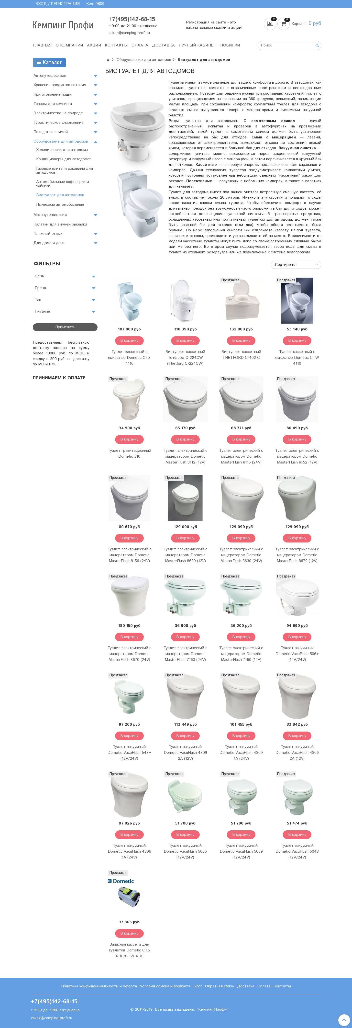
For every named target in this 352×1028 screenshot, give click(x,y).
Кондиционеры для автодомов (63, 159)
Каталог (49, 62)
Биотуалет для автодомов (60, 195)
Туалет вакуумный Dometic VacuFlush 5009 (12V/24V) (241, 851)
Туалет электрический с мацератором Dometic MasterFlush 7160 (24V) (185, 654)
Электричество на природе (58, 113)
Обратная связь (219, 986)
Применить (65, 327)
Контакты (116, 45)
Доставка (163, 45)
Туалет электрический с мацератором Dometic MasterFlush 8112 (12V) (185, 456)
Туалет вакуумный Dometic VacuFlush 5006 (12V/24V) (185, 851)
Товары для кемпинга (52, 104)
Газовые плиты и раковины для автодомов (64, 170)
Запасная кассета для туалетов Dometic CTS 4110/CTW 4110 (129, 950)
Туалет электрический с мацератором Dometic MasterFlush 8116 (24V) (241, 456)
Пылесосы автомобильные (60, 204)
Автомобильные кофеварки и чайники (62, 184)
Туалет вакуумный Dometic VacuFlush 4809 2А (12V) (185, 752)
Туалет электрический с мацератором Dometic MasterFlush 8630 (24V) (241, 555)
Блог (197, 986)
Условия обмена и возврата (165, 986)
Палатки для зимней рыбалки (60, 224)
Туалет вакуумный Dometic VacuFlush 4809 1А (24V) (241, 752)
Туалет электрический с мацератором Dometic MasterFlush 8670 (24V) (129, 654)
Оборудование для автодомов (144, 60)
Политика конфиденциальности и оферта (99, 986)
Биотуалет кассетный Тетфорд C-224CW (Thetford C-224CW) (185, 357)
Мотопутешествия (50, 215)
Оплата (140, 45)
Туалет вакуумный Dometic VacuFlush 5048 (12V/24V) (297, 851)
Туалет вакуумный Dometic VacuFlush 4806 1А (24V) (129, 851)
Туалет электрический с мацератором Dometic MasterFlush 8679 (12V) (297, 555)
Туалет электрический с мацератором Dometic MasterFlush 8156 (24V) (129, 555)
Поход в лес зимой (50, 132)
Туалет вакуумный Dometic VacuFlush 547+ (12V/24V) (129, 752)
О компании (69, 45)
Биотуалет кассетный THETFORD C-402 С (241, 355)
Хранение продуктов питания (59, 85)
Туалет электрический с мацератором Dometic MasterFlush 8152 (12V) (297, 456)
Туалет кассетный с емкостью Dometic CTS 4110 (129, 357)
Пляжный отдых (48, 234)
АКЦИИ (94, 45)
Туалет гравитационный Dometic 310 (129, 453)
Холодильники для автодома (62, 150)
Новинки (230, 45)
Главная (42, 45)
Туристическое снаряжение (58, 122)
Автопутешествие (49, 76)
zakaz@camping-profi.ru (129, 33)
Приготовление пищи (52, 94)
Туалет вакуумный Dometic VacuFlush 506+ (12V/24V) (297, 654)
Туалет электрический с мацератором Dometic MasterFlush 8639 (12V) (185, 555)
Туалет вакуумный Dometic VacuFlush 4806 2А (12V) (297, 752)
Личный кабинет (197, 45)
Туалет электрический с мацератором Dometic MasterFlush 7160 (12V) (241, 654)
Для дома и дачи (49, 243)
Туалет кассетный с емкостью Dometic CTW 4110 (297, 357)
